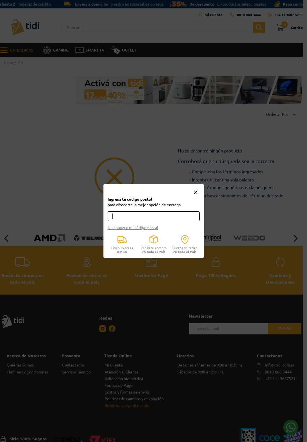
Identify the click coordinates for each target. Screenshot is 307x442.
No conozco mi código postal (133, 227)
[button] (195, 192)
